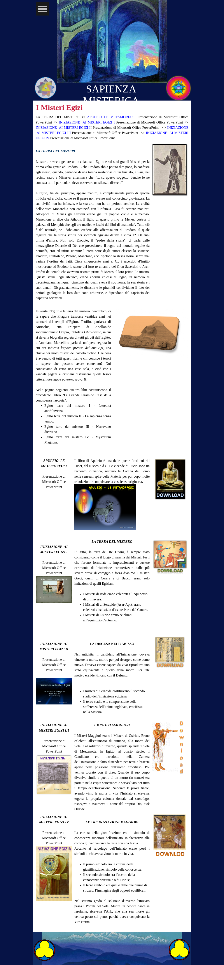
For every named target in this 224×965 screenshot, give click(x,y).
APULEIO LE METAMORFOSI (112, 117)
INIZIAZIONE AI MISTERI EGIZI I (87, 122)
